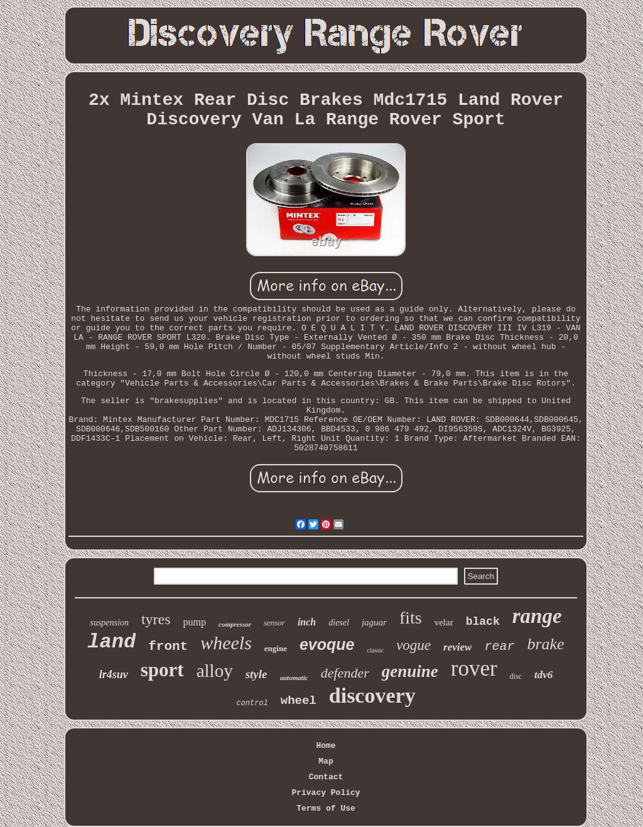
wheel (298, 701)
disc (516, 676)
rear (499, 646)
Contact (326, 777)
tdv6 (543, 675)
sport (162, 670)
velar (444, 622)
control (251, 703)
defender (345, 673)
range (537, 616)
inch (307, 622)
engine (275, 648)
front (168, 646)
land (111, 642)
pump (194, 622)
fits (410, 617)
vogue (413, 645)
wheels (226, 642)
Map (325, 761)
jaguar (374, 622)
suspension (109, 622)
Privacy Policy (325, 792)
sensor (274, 622)
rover (474, 668)
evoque (327, 644)
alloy (215, 671)
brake (545, 644)
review (457, 647)
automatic (294, 677)
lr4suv (113, 674)
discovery (372, 695)
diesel (338, 622)
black (483, 621)
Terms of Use (325, 808)
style (256, 674)
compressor (235, 624)
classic (375, 650)
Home (325, 745)
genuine (410, 671)
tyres (156, 619)
